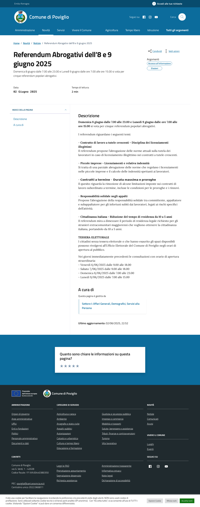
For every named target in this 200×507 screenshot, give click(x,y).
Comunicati (152, 419)
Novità (46, 30)
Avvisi (150, 424)
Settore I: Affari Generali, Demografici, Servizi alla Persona (110, 306)
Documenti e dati (20, 443)
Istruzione (153, 30)
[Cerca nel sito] (182, 17)
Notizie (150, 414)
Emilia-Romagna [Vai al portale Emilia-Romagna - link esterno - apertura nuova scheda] (21, 3)
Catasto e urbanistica (67, 438)
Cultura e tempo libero (68, 443)
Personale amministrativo (25, 438)
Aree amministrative (22, 419)
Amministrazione (25, 30)
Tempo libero (132, 30)
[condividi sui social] (154, 51)
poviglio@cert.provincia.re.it (31, 483)
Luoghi (150, 444)
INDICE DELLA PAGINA (40, 110)
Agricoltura (111, 30)
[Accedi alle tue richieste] (167, 3)
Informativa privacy (111, 471)
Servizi (61, 30)
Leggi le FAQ (63, 466)
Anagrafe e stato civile (68, 424)
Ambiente (62, 419)
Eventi (150, 449)
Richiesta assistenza (67, 480)
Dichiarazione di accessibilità (116, 480)
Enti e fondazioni (20, 428)
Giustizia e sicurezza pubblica (116, 414)
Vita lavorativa (109, 443)
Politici (15, 433)
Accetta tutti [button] (187, 500)
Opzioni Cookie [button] (155, 500)
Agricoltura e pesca (66, 414)
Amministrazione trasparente (116, 466)
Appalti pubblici (64, 428)
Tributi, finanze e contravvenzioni (118, 433)
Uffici (14, 424)
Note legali (107, 475)
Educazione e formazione (69, 448)
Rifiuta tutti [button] (172, 500)
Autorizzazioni (64, 433)
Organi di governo (20, 414)
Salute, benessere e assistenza (117, 428)
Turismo (106, 438)
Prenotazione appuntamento (71, 471)
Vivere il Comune (81, 30)
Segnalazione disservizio (69, 475)
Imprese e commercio (112, 419)
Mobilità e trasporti (111, 424)
